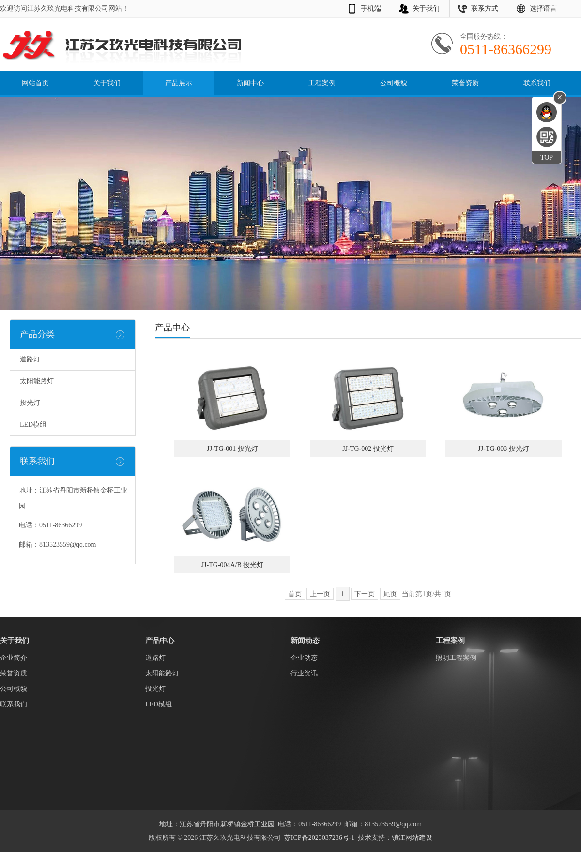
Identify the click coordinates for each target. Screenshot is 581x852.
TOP (546, 157)
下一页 (364, 594)
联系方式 (484, 8)
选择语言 (543, 8)
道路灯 (30, 359)
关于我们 (426, 8)
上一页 (320, 594)
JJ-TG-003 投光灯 (503, 448)
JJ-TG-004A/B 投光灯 (232, 564)
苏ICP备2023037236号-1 (319, 837)
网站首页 (35, 83)
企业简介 (13, 657)
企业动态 (304, 657)
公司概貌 (393, 83)
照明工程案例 (456, 657)
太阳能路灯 (37, 381)
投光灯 (30, 402)
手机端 (371, 8)
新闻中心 (250, 83)
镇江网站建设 (412, 837)
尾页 (390, 594)
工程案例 (322, 83)
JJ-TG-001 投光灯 (232, 448)
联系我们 (536, 83)
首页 (295, 594)
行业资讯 (304, 673)
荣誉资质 (465, 83)
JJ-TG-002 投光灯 (367, 448)
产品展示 (178, 83)
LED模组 (33, 424)
